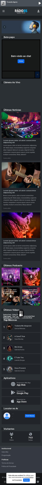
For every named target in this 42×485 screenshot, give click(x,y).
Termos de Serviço (8, 463)
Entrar (21, 61)
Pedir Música (30, 416)
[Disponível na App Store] (21, 401)
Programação (6, 455)
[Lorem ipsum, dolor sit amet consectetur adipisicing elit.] (31, 277)
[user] (38, 11)
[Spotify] (38, 482)
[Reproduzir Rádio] (39, 3)
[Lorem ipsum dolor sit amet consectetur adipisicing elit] (21, 136)
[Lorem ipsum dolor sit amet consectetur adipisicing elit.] (11, 277)
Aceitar (26, 480)
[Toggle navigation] (3, 11)
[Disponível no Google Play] (21, 392)
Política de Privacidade (9, 466)
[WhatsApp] (5, 482)
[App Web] (21, 384)
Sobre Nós (5, 452)
